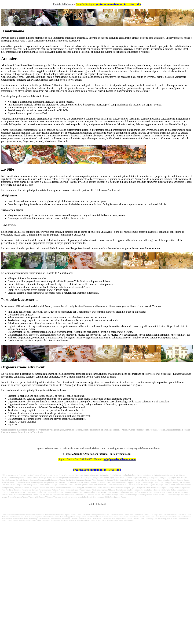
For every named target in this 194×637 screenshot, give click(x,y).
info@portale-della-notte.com (120, 459)
